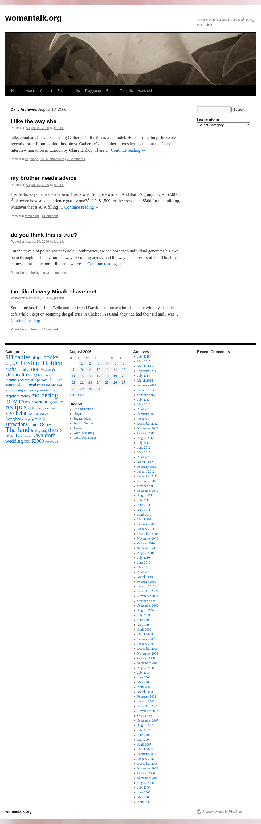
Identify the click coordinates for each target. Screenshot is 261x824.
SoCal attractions (52, 159)
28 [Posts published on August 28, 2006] (73, 389)
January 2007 (145, 759)
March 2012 (145, 462)
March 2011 (145, 519)
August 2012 (145, 438)
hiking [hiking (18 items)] (32, 375)
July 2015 (143, 356)
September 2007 (147, 720)
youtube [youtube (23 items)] (51, 441)
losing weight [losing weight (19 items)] (15, 390)
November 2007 (147, 711)
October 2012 (146, 433)
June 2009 (143, 620)
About (30, 91)
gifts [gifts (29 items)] (9, 374)
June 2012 (143, 447)
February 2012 (146, 467)
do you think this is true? (44, 235)
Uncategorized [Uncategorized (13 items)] (26, 436)
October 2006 (146, 773)
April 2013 (144, 409)
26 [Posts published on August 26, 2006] (115, 382)
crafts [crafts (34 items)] (10, 369)
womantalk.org (33, 18)
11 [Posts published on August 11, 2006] (107, 370)
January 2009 (145, 644)
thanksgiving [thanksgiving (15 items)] (38, 431)
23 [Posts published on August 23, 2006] (90, 382)
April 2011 (144, 514)
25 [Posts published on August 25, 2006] (107, 382)
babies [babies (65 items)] (22, 357)
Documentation (83, 409)
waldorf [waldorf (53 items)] (45, 435)
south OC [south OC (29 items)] (37, 424)
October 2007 (146, 716)
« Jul (72, 394)
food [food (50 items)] (34, 369)
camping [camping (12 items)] (10, 364)
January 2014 (145, 390)
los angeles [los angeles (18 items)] (54, 385)
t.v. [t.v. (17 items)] (49, 425)
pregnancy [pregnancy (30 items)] (53, 401)
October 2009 (146, 601)
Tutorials (126, 91)
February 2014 (146, 385)
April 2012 (144, 457)
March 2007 (145, 749)
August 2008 (145, 668)
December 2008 (147, 649)
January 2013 (145, 419)
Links (76, 91)
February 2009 (146, 639)
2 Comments (76, 159)
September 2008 (147, 663)
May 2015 (143, 361)
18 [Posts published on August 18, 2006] (107, 376)
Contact (46, 91)
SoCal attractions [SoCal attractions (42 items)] (26, 421)
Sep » (81, 394)
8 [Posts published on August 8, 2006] (82, 370)
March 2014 (145, 380)
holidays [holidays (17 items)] (44, 375)
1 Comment (50, 216)
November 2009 (147, 596)
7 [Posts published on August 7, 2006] (74, 370)
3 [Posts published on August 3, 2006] (99, 363)
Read (110, 91)
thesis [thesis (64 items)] (55, 429)
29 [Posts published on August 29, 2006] (82, 389)
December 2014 (147, 371)
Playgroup (93, 91)
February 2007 (146, 754)
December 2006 (147, 763)
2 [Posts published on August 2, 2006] (90, 363)
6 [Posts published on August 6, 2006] (124, 363)
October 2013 (146, 395)
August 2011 (145, 495)
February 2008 (146, 696)
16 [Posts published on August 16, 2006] (90, 376)
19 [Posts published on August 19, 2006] (115, 376)
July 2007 (143, 730)
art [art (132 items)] (9, 356)
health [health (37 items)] (20, 374)
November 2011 (147, 481)
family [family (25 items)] (22, 369)
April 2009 (144, 629)
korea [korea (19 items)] (41, 385)
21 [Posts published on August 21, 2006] (73, 382)
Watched (145, 91)
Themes (79, 428)
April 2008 (144, 687)
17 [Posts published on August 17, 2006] (98, 376)
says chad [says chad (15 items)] (33, 414)
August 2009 (145, 610)
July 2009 (143, 615)
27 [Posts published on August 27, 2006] (123, 382)
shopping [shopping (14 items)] (28, 419)
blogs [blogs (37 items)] (37, 357)
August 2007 (145, 725)
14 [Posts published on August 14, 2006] (73, 376)
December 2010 (147, 534)
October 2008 (146, 658)
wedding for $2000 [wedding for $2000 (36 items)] (24, 441)
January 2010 (145, 586)
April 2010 (144, 572)
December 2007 (147, 706)
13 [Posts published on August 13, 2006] (123, 370)
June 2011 (143, 505)
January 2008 (145, 701)
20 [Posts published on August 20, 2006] (123, 376)
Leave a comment (54, 273)
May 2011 (143, 510)
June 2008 (143, 677)
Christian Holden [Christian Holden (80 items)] (39, 363)
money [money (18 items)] (25, 396)
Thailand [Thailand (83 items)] (17, 429)
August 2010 (145, 553)
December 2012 (147, 423)
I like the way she (33, 121)
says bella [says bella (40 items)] (15, 413)
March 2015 (145, 366)
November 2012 (147, 428)
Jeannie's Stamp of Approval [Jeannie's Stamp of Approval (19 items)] (26, 380)
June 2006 (143, 792)
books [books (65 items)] (51, 357)
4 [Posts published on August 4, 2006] (107, 363)
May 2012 (143, 452)
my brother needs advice (43, 178)
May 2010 (143, 567)
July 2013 (143, 399)
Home (16, 91)
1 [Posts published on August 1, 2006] (82, 363)
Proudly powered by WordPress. (222, 811)
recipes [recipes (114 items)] (16, 407)
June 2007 (143, 735)
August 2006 (145, 783)
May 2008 (143, 682)
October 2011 (146, 486)
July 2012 (143, 443)
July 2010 (143, 558)
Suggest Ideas (82, 418)
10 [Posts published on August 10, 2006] (98, 370)
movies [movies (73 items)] (14, 400)
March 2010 (145, 577)
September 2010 (147, 548)
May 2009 (143, 625)
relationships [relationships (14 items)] (35, 408)
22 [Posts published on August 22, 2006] (82, 382)
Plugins (78, 414)
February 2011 (146, 524)
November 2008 (147, 653)
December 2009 (147, 591)
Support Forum (83, 423)
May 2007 (143, 740)
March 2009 (145, 634)
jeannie (59, 128)
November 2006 (147, 768)
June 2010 (143, 562)
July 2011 (143, 500)
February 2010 (146, 581)
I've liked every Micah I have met (54, 291)
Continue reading (128, 150)
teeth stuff (32, 216)
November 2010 (147, 538)
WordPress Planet (85, 438)
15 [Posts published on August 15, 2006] (82, 376)
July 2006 (143, 787)
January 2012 (145, 471)
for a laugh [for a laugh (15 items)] (48, 370)
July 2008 (143, 672)
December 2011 (147, 476)
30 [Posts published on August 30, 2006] (90, 389)
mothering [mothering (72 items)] (44, 395)
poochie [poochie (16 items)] (37, 402)
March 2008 (145, 692)
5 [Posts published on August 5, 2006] (115, 363)
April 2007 (144, 744)
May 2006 (143, 797)
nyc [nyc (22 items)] (28, 401)
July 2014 (143, 376)
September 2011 (147, 490)
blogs (34, 159)
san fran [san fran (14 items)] (49, 408)
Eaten (61, 91)
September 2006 (147, 778)
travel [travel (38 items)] (11, 435)
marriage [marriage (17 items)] (33, 390)
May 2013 (143, 404)
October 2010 (146, 543)
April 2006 (144, 802)
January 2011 (145, 529)
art (26, 159)
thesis (34, 273)
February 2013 (146, 414)
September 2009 (147, 605)
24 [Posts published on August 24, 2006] (98, 382)
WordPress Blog (84, 433)
